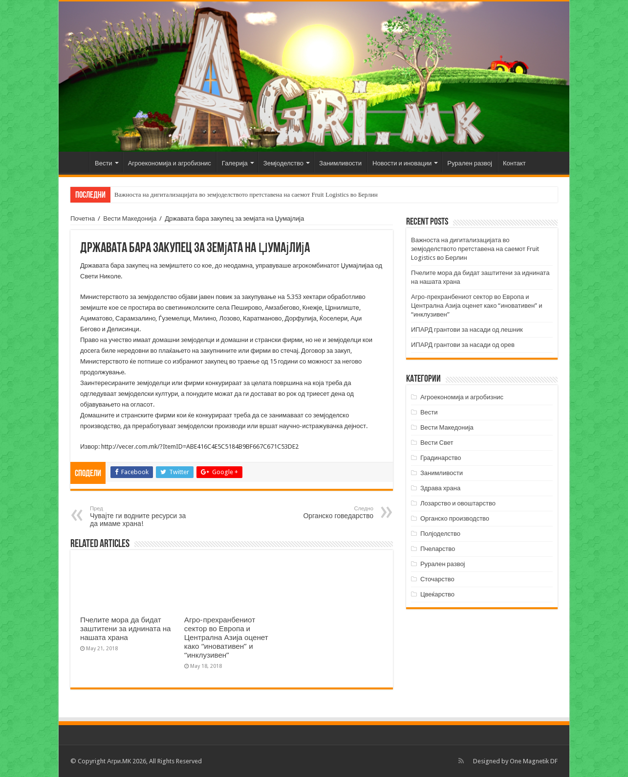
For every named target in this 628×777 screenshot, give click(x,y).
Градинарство (440, 457)
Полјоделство (440, 533)
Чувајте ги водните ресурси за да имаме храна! (140, 516)
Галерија (235, 163)
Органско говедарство (323, 512)
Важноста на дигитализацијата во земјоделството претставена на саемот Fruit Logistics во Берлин (246, 194)
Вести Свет (437, 442)
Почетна (76, 162)
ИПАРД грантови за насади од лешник (467, 329)
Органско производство (454, 518)
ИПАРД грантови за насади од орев (463, 344)
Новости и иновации (402, 163)
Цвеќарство (437, 594)
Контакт (514, 163)
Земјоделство (283, 163)
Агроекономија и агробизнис (169, 163)
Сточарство (437, 579)
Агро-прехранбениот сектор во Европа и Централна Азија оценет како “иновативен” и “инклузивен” (226, 638)
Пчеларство (437, 548)
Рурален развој (469, 163)
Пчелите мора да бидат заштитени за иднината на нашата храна (125, 629)
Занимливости (340, 163)
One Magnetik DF (534, 761)
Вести (103, 163)
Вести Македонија (129, 218)
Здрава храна (440, 488)
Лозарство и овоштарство (458, 503)
